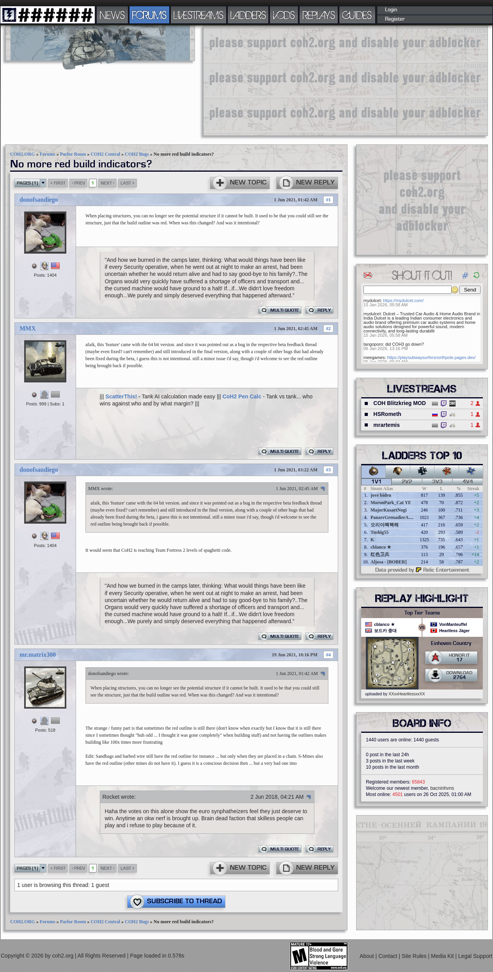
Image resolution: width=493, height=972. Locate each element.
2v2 (407, 482)
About (367, 956)
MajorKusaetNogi (389, 510)
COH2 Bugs (137, 154)
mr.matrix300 (38, 654)
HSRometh (387, 414)
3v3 (437, 482)
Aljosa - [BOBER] (389, 562)
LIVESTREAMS (198, 14)
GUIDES (357, 14)
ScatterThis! (121, 396)
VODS (284, 14)
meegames (374, 357)
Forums (47, 154)
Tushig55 (379, 532)
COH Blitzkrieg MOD (399, 403)
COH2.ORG (22, 154)
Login (391, 9)
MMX (28, 328)
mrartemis (386, 425)
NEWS (112, 14)
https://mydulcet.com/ (403, 300)
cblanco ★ (381, 547)
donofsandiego (39, 199)
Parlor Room (73, 154)
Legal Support (475, 956)
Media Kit (443, 956)
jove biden (381, 495)
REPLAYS (319, 14)
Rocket (111, 797)
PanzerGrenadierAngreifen (398, 517)
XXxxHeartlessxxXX (406, 693)
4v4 (468, 482)
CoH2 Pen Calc (241, 396)
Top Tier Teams (422, 613)
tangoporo (373, 344)
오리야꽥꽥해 (385, 525)
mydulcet (372, 300)
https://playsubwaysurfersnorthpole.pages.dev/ (431, 357)
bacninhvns (442, 788)
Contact (388, 956)
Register (395, 19)
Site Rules (415, 956)
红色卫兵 (380, 554)
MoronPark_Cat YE (391, 502)
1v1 (376, 482)
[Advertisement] (302, 80)
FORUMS (149, 14)
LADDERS (248, 14)
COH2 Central (105, 154)
